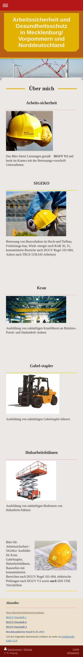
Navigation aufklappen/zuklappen (41, 5)
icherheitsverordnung (33, 612)
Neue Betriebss (14, 612)
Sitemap (28, 649)
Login (76, 649)
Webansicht (73, 652)
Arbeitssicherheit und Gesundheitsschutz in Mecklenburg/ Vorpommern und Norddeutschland (41, 32)
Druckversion (13, 649)
